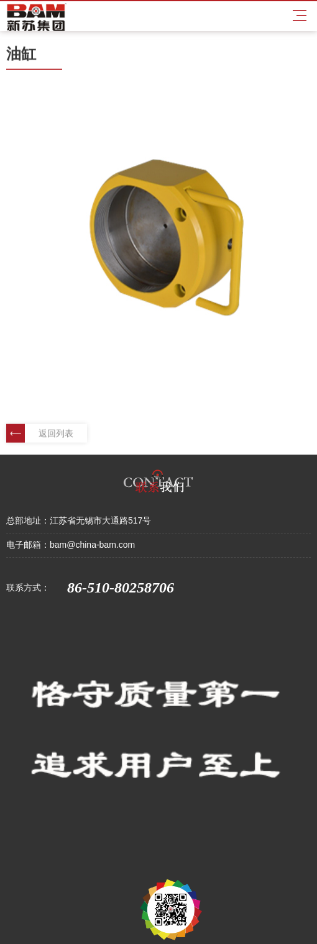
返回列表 (39, 433)
